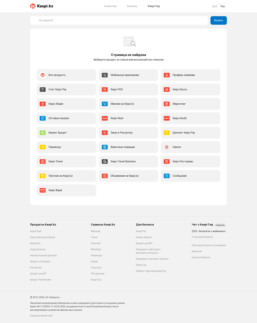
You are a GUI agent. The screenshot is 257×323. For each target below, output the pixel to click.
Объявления (97, 273)
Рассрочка (36, 267)
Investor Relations (201, 257)
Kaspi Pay (141, 231)
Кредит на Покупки (40, 261)
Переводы (96, 255)
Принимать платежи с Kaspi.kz (152, 259)
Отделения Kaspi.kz (202, 237)
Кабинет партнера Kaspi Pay (151, 271)
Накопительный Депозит (43, 255)
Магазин (95, 231)
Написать (220, 225)
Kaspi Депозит (38, 249)
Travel (94, 237)
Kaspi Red (35, 243)
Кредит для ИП (38, 273)
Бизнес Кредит (144, 237)
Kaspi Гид (96, 279)
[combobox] (122, 20)
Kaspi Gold (35, 231)
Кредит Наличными (40, 279)
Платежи (95, 243)
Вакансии (197, 251)
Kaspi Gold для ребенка (42, 237)
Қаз (214, 6)
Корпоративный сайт (41, 315)
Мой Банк (96, 249)
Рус (223, 6)
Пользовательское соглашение (209, 245)
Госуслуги (96, 267)
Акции (94, 261)
